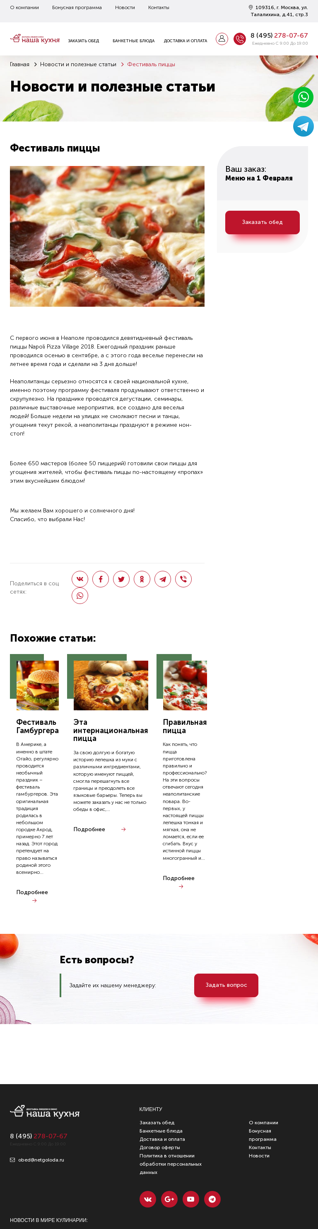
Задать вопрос (226, 984)
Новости (125, 7)
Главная (19, 64)
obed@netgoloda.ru (37, 1160)
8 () (279, 35)
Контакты (158, 7)
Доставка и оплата (185, 40)
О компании (24, 7)
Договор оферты (160, 1147)
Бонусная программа (77, 7)
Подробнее (32, 892)
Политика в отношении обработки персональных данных (171, 1164)
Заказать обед (83, 40)
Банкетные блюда (133, 40)
